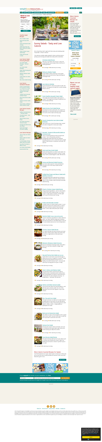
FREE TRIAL (73, 8)
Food (25, 12)
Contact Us (62, 408)
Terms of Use (45, 408)
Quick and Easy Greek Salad (50, 150)
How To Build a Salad (24, 38)
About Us (39, 408)
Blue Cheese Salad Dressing (25, 79)
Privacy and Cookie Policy (89, 434)
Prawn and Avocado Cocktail (50, 202)
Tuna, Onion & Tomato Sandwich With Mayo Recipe (24, 91)
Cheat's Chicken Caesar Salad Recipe (52, 189)
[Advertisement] (51, 3)
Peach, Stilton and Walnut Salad (51, 270)
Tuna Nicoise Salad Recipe (49, 337)
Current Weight (75, 58)
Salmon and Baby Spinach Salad (51, 284)
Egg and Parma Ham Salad (52, 255)
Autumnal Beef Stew (24, 149)
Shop (66, 12)
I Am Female (75, 63)
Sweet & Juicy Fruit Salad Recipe (51, 108)
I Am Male (75, 66)
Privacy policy (71, 380)
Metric (78, 50)
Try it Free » (62, 359)
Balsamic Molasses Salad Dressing (52, 243)
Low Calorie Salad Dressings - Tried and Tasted (24, 64)
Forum (44, 12)
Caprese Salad (52, 216)
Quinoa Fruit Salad (47, 325)
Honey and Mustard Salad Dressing (52, 162)
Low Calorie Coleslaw (48, 84)
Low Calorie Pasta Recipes (25, 147)
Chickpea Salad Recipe (48, 60)
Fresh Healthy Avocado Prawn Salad (52, 96)
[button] (23, 24)
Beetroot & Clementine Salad (50, 313)
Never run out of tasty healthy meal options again (75, 85)
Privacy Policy (52, 408)
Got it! (91, 437)
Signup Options (60, 12)
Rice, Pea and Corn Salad (49, 298)
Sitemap (57, 408)
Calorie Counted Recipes (37, 14)
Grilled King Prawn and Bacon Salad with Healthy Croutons (25, 48)
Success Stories (51, 12)
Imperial (73, 50)
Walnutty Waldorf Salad (49, 72)
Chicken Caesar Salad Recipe (50, 229)
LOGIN (79, 8)
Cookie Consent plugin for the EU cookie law (91, 439)
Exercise (30, 12)
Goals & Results (37, 12)
